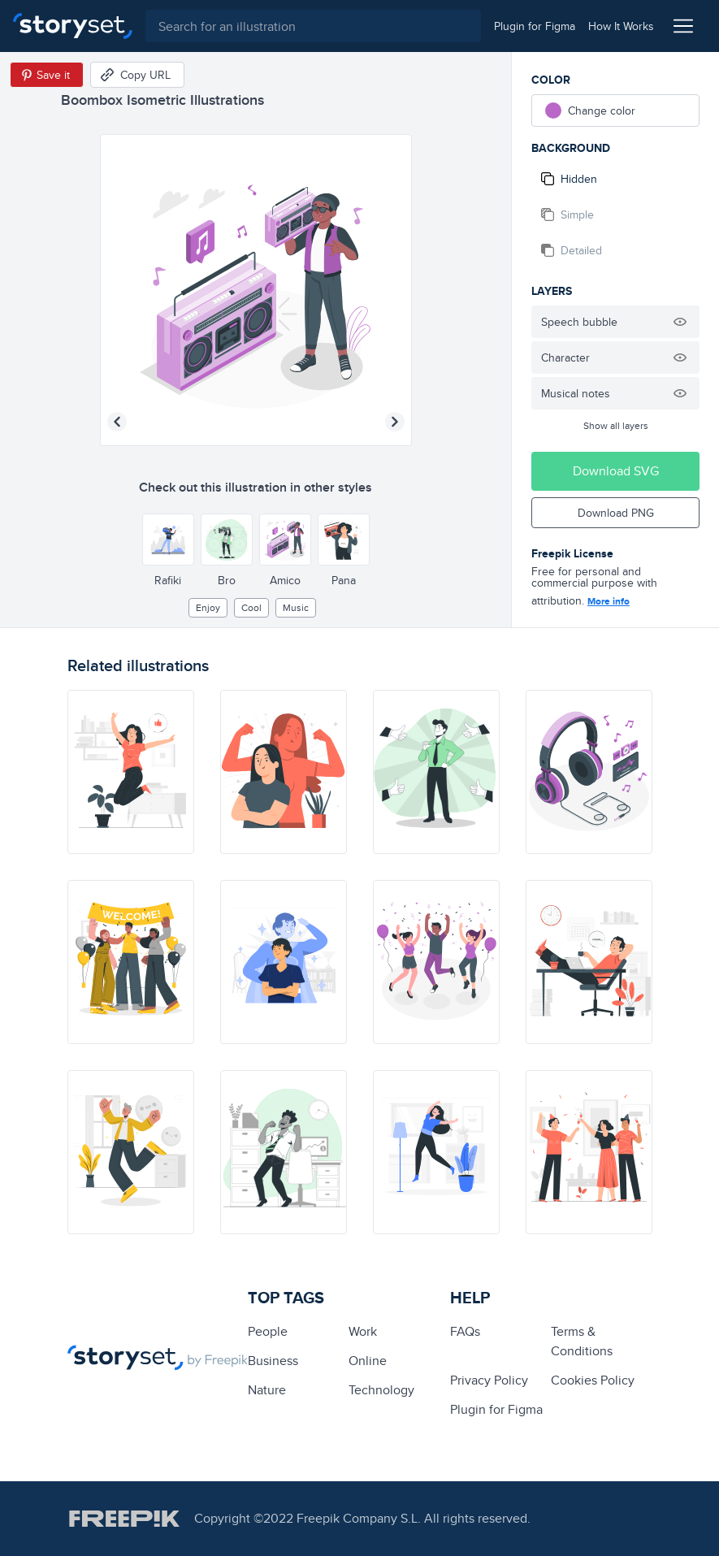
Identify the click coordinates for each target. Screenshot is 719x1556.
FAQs (465, 1331)
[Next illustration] (395, 421)
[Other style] (168, 540)
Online (368, 1360)
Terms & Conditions (582, 1341)
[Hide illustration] (680, 322)
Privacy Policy (489, 1380)
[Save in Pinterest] (47, 75)
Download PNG (616, 513)
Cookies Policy (593, 1380)
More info (608, 601)
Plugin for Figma (496, 1409)
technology (381, 1389)
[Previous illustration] (117, 421)
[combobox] (313, 26)
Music (296, 607)
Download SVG (616, 471)
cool (251, 607)
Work (363, 1331)
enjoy (208, 607)
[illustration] (130, 772)
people (268, 1331)
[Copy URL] (137, 75)
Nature (267, 1389)
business (273, 1360)
